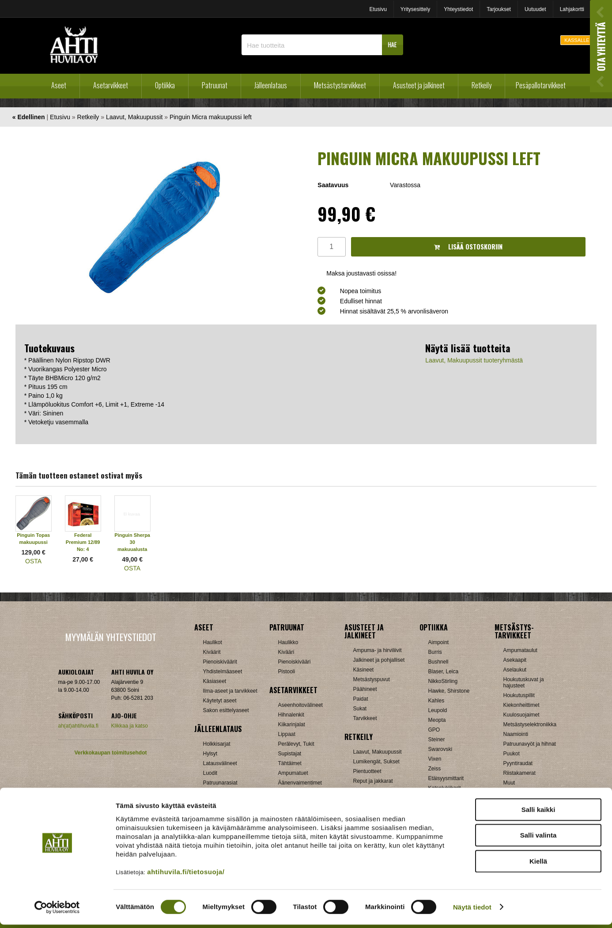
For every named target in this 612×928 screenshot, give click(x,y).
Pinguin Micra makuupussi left (211, 117)
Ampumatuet (293, 773)
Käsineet (363, 670)
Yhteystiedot (458, 9)
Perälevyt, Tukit (296, 744)
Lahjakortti (572, 9)
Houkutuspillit (519, 695)
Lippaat (286, 734)
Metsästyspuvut (371, 679)
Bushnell (438, 662)
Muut (509, 783)
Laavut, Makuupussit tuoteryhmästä (474, 360)
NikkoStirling (443, 681)
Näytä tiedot (472, 910)
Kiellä (538, 864)
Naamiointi (516, 734)
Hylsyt (210, 754)
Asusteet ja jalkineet (419, 85)
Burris (435, 652)
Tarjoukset (499, 9)
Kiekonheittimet (521, 705)
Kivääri (286, 652)
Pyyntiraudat (518, 763)
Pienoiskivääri (294, 662)
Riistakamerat (519, 773)
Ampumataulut (520, 650)
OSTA (33, 561)
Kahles (436, 701)
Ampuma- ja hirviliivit (377, 650)
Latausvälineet (220, 763)
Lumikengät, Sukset (376, 761)
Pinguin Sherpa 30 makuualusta (132, 542)
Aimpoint (438, 642)
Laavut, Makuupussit (134, 117)
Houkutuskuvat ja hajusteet (523, 682)
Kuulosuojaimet (521, 715)
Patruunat (214, 85)
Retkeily (481, 85)
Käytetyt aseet (220, 701)
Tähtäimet (290, 763)
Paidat (360, 699)
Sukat (360, 708)
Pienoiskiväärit (220, 662)
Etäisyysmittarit (446, 778)
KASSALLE (576, 40)
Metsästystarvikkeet (340, 85)
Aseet (58, 85)
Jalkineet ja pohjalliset (379, 660)
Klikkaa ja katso (129, 726)
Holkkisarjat (216, 744)
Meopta (437, 720)
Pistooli (286, 671)
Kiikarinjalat (291, 724)
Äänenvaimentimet (300, 783)
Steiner (436, 739)
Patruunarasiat (220, 783)
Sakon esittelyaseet (226, 710)
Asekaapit (515, 660)
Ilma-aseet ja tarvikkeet (230, 691)
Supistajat (290, 754)
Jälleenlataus (270, 85)
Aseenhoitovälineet (300, 705)
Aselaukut (515, 670)
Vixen (435, 759)
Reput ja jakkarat (373, 781)
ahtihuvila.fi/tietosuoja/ (185, 875)
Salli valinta (538, 839)
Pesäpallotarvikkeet (541, 85)
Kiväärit (212, 652)
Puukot (511, 754)
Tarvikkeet (365, 718)
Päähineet (365, 689)
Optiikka (165, 85)
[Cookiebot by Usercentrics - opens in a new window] (57, 910)
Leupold (437, 710)
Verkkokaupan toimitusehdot (110, 753)
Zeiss (434, 769)
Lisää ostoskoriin (468, 246)
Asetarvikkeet (110, 85)
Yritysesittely (415, 9)
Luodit (210, 773)
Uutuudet (535, 9)
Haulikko (288, 642)
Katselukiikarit (444, 788)
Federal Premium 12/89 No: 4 (83, 542)
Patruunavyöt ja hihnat (529, 744)
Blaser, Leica (443, 671)
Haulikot (212, 642)
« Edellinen (28, 117)
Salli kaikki (538, 813)
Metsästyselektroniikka (530, 724)
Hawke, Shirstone (449, 691)
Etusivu (377, 9)
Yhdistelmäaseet (222, 671)
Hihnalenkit (291, 715)
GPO (434, 730)
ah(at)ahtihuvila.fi (78, 726)
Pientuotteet (367, 771)
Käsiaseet (215, 681)
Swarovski (440, 749)
